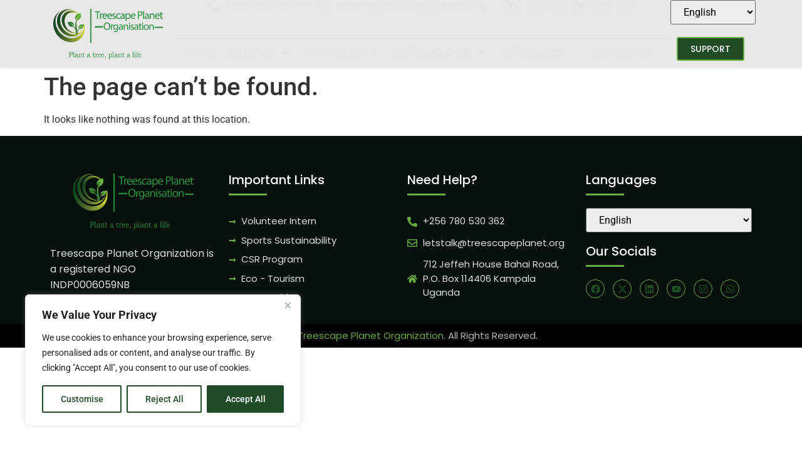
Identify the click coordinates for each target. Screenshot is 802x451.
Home (201, 52)
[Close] (287, 305)
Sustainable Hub (440, 53)
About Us (258, 53)
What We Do (341, 53)
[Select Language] (713, 12)
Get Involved (540, 53)
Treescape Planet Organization (371, 335)
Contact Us (623, 52)
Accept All (246, 399)
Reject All (164, 399)
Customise (82, 399)
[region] (163, 360)
